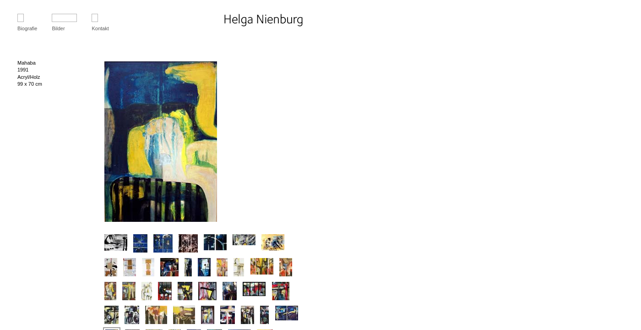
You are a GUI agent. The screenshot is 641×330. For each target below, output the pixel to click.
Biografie (27, 28)
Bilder (58, 28)
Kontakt (100, 28)
